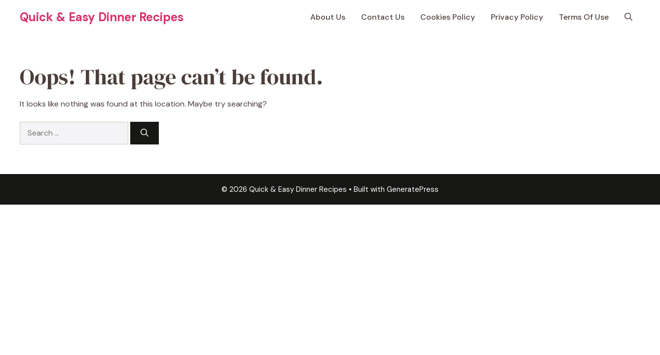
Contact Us (382, 17)
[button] (628, 17)
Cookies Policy (447, 17)
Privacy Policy (517, 17)
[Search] (144, 133)
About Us (327, 17)
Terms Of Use (584, 17)
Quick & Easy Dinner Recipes (101, 17)
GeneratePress (413, 189)
